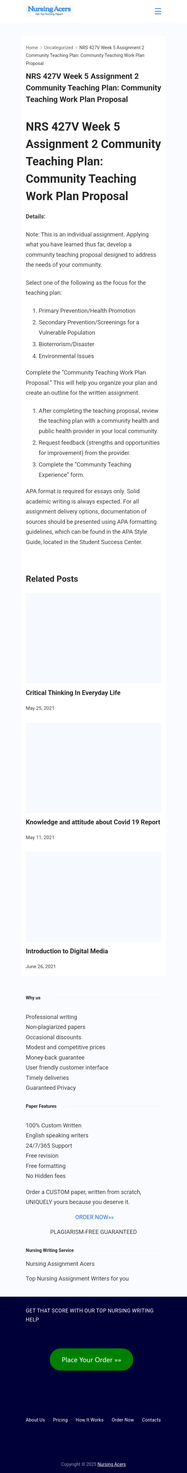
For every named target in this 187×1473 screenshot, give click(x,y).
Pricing (60, 1419)
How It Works (90, 1419)
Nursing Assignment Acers (60, 1263)
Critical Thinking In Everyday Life (73, 693)
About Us (35, 1419)
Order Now (123, 1419)
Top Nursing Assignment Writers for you (77, 1278)
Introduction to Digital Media (67, 951)
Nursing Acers (111, 1464)
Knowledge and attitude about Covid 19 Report (93, 822)
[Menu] (158, 11)
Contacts (151, 1419)
